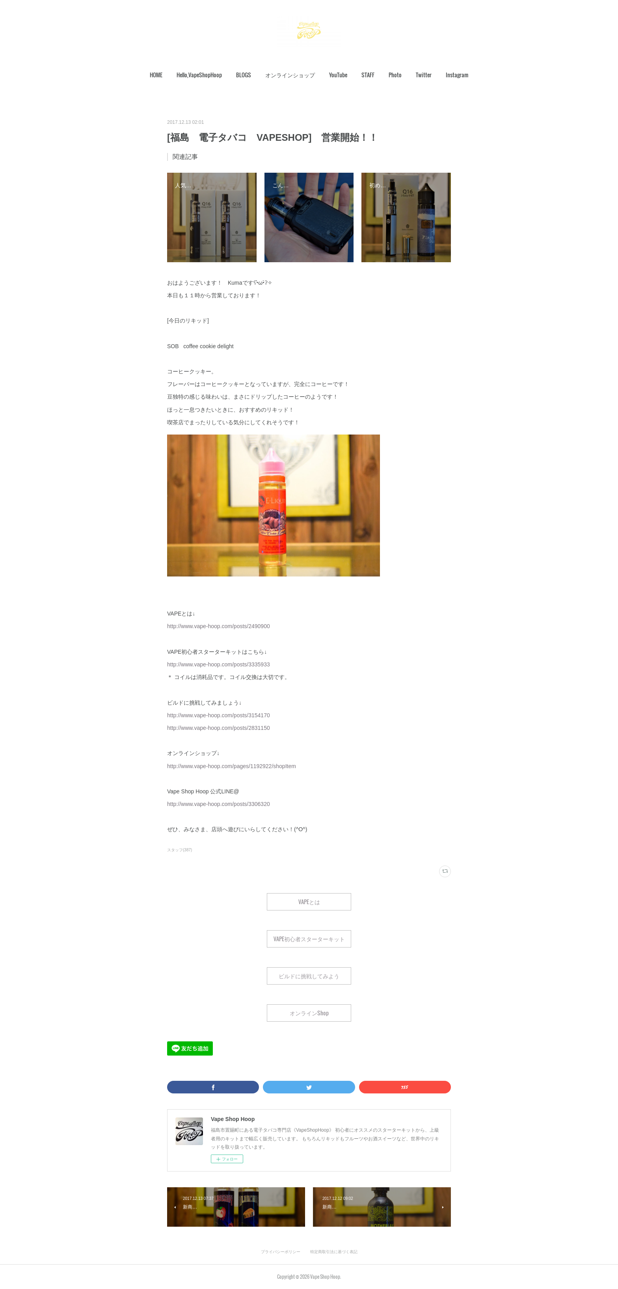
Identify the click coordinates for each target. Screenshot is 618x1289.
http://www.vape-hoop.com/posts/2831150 (218, 728)
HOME (156, 75)
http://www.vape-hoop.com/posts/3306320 (218, 804)
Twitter (424, 75)
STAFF (367, 75)
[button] (156, 75)
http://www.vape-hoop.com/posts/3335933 (218, 664)
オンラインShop (309, 1013)
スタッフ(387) (179, 850)
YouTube (338, 75)
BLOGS (243, 75)
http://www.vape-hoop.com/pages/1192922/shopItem (231, 766)
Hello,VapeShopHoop (199, 75)
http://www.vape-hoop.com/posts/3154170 (218, 715)
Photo (395, 75)
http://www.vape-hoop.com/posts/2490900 (218, 626)
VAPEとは (309, 901)
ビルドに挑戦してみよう (309, 976)
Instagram (457, 75)
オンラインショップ (290, 75)
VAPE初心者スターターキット (309, 939)
